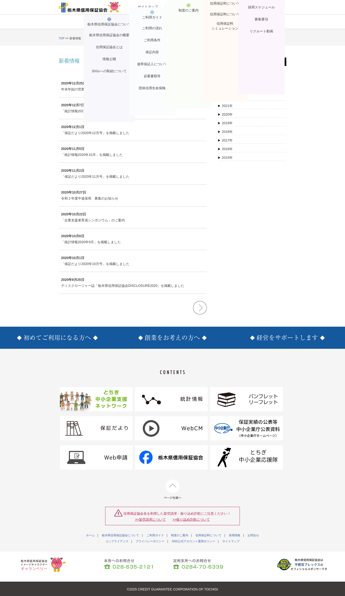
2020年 (225, 114)
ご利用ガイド (122, 24)
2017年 (225, 140)
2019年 (225, 123)
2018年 (225, 132)
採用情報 (231, 24)
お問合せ (268, 24)
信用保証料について (195, 24)
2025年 (225, 71)
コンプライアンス (116, 541)
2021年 (225, 106)
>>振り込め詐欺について (191, 519)
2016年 (225, 149)
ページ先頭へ (173, 489)
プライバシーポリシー (150, 541)
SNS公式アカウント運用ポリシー (193, 541)
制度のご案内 (159, 24)
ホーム (90, 535)
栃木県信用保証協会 (90, 7)
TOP (61, 38)
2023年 (225, 88)
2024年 (225, 80)
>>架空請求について (150, 519)
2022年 (225, 97)
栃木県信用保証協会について (81, 24)
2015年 (225, 157)
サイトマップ (148, 7)
